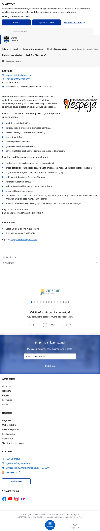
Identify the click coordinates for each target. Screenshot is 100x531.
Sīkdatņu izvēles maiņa (13, 443)
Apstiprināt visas (46, 22)
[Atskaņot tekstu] (13, 61)
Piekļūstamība (8, 434)
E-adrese (10, 472)
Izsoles (5, 404)
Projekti (5, 395)
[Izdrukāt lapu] (50, 257)
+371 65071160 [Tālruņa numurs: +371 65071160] (13, 459)
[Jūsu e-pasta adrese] (50, 356)
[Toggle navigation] (50, 525)
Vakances (6, 386)
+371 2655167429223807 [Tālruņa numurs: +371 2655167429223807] (18, 79)
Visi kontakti (16, 481)
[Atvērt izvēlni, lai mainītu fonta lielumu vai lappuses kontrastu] (75, 526)
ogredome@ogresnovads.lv (19, 463)
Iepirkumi (6, 390)
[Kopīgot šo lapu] (50, 263)
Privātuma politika (10, 429)
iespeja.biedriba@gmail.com (19, 75)
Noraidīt (16, 22)
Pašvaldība (7, 400)
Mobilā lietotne (9, 425)
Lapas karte (7, 438)
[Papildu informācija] (20, 472)
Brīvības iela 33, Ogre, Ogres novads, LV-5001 (28, 467)
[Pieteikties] (50, 366)
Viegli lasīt (6, 420)
